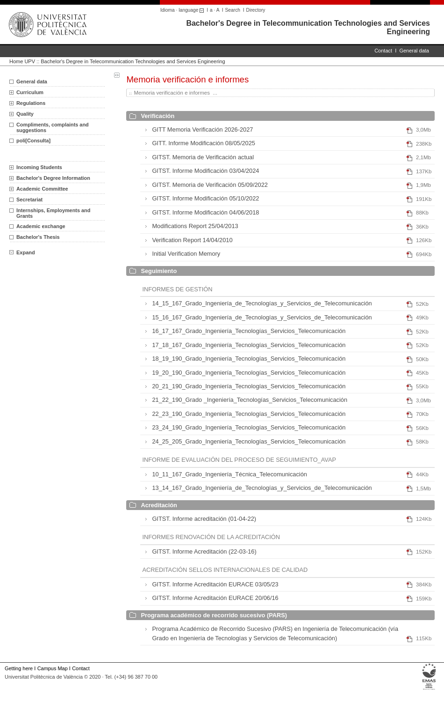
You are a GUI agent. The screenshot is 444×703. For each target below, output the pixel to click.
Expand (22, 252)
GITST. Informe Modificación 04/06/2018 (205, 212)
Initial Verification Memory (186, 253)
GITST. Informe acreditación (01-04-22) (204, 518)
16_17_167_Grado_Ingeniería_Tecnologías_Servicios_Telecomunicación (248, 330)
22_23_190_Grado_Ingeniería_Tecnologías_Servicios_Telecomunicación (248, 413)
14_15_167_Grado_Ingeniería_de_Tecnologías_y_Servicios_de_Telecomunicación (262, 303)
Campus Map (52, 668)
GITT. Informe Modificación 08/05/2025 (203, 143)
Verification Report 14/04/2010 (192, 240)
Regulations (30, 103)
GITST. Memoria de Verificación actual (203, 157)
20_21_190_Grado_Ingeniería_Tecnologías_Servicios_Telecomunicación (248, 386)
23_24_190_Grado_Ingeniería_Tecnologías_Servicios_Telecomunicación (248, 427)
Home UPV (22, 61)
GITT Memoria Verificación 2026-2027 (202, 129)
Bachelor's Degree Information (53, 178)
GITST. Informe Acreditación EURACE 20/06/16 (215, 597)
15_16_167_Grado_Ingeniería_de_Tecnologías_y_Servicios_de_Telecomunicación (262, 317)
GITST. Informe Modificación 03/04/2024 (205, 170)
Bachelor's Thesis (38, 237)
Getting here (19, 668)
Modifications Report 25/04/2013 (195, 225)
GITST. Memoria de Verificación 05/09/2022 (210, 184)
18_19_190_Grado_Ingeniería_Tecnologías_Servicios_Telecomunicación (248, 358)
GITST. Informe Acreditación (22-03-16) (204, 551)
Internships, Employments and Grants (53, 213)
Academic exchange (40, 226)
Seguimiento (159, 270)
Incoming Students (39, 167)
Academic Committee (42, 189)
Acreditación (159, 505)
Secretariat (29, 199)
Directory (255, 10)
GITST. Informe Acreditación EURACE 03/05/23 (215, 584)
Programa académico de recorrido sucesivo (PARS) (214, 615)
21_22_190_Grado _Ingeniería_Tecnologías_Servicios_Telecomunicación (249, 399)
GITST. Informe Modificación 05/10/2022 (205, 198)
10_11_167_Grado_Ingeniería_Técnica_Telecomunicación (229, 474)
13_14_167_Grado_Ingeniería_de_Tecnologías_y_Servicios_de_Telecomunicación (262, 487)
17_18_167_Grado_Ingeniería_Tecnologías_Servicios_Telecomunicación (248, 344)
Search (232, 10)
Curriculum (29, 92)
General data (414, 50)
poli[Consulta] (33, 140)
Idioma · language (183, 10)
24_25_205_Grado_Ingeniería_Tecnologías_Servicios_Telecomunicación (248, 441)
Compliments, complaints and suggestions (52, 127)
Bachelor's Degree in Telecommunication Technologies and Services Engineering (133, 61)
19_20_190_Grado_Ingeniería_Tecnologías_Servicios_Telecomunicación (248, 372)
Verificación (157, 115)
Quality (25, 114)
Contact (383, 50)
